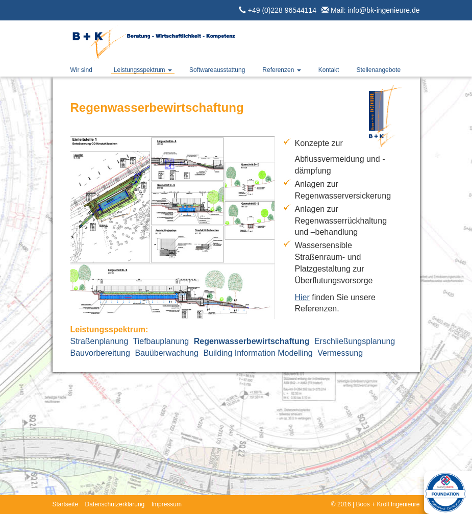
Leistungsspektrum (143, 70)
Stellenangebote (378, 70)
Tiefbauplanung (161, 341)
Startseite (66, 504)
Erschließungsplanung (354, 341)
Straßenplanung (99, 341)
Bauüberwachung (166, 353)
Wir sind (81, 70)
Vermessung (340, 353)
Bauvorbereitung (100, 353)
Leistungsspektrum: (109, 329)
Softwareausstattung (217, 70)
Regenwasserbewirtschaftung (252, 341)
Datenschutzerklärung (115, 504)
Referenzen (281, 70)
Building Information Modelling (257, 353)
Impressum (167, 504)
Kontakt (328, 70)
